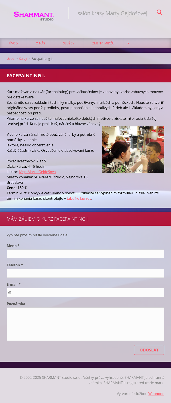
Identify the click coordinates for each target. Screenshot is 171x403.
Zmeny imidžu (103, 43)
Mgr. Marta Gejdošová (37, 171)
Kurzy (23, 58)
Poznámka (16, 303)
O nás (40, 43)
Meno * (13, 245)
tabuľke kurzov (79, 198)
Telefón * (15, 265)
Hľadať (159, 13)
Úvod (13, 43)
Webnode (156, 393)
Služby (68, 43)
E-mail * (13, 284)
